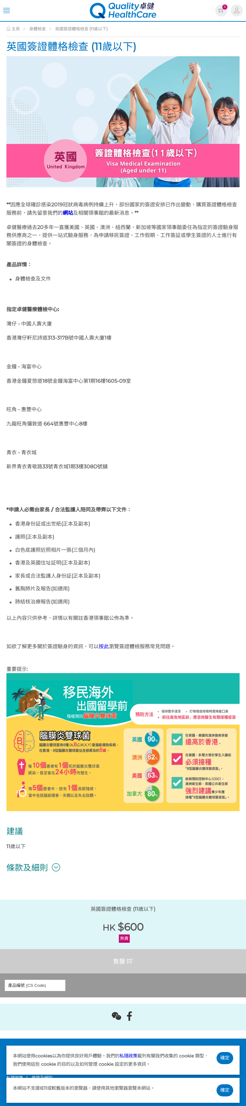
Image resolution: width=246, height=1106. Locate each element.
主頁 (13, 28)
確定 (224, 1058)
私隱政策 (128, 1056)
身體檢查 (37, 28)
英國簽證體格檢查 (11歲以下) (81, 28)
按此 (104, 646)
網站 (68, 213)
